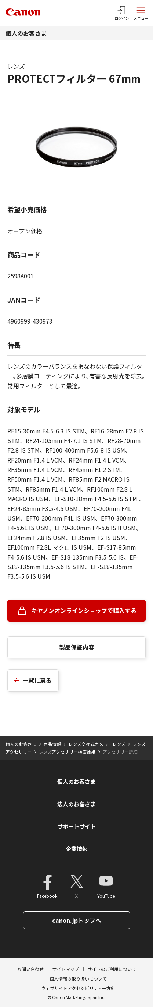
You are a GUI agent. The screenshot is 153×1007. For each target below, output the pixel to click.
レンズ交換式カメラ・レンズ (96, 744)
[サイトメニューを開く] (141, 13)
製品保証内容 (76, 647)
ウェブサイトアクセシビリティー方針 (78, 988)
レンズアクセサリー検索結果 (67, 752)
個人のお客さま (26, 33)
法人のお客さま (76, 804)
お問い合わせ (30, 969)
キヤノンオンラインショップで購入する (83, 610)
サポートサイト (76, 826)
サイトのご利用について (112, 969)
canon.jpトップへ (76, 920)
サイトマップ (65, 969)
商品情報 (52, 744)
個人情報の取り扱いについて (78, 978)
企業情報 (77, 849)
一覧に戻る (37, 680)
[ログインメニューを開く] (122, 13)
